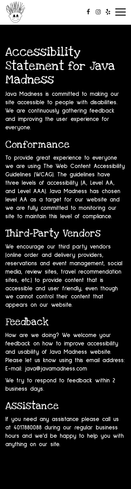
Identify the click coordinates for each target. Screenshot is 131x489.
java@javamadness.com (56, 369)
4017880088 (28, 428)
